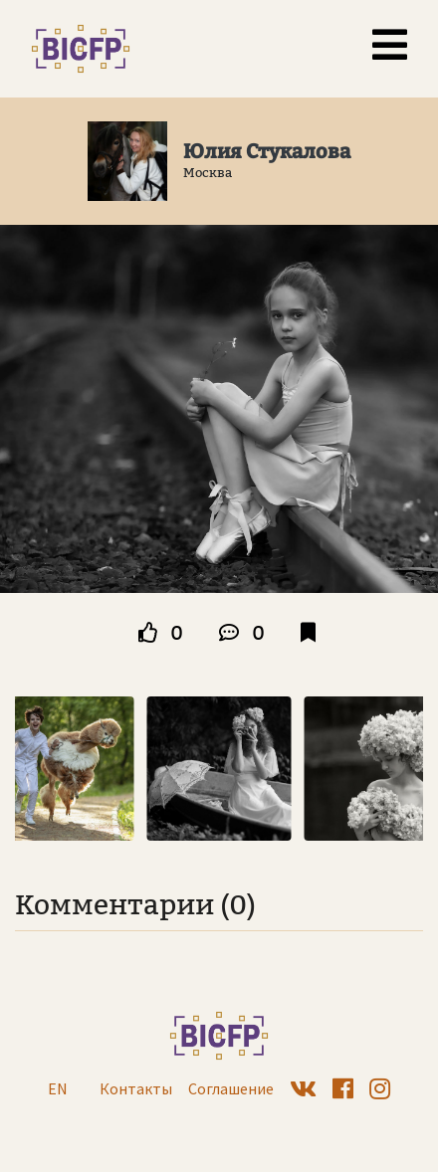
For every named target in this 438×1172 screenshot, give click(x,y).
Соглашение (231, 1088)
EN (58, 1088)
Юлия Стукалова (266, 151)
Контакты (136, 1088)
